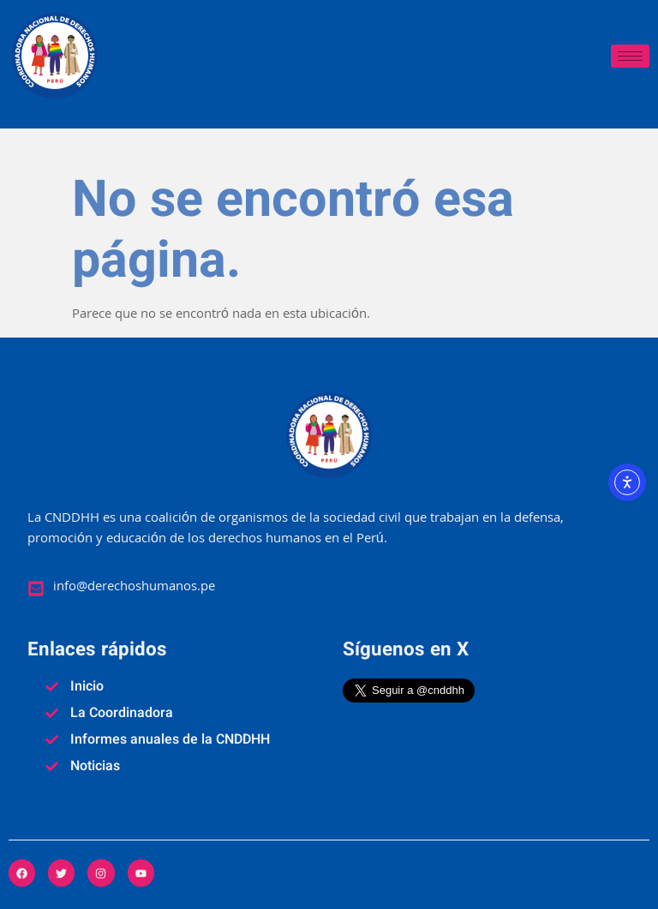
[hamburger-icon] (630, 56)
